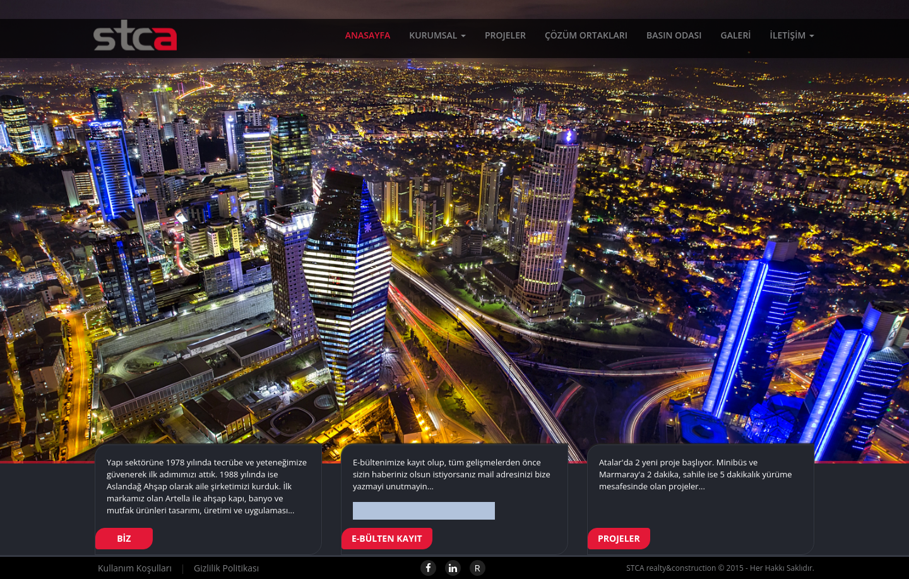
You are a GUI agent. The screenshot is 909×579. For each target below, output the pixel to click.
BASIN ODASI (674, 38)
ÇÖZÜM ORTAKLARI (586, 38)
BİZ (124, 538)
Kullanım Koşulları (135, 568)
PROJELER (505, 38)
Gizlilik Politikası (226, 568)
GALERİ (736, 38)
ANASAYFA (367, 38)
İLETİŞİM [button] (792, 38)
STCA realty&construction (127, 47)
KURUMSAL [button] (437, 38)
